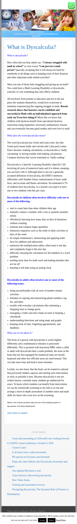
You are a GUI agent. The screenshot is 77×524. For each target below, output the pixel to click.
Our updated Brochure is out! (26, 470)
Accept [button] (42, 520)
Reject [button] (51, 520)
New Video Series (21, 480)
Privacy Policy (38, 511)
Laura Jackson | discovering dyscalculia (31, 475)
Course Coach (19, 447)
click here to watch (17, 413)
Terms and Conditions (18, 511)
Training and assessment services (28, 484)
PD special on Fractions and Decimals (31, 457)
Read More (61, 520)
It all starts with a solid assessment (29, 452)
